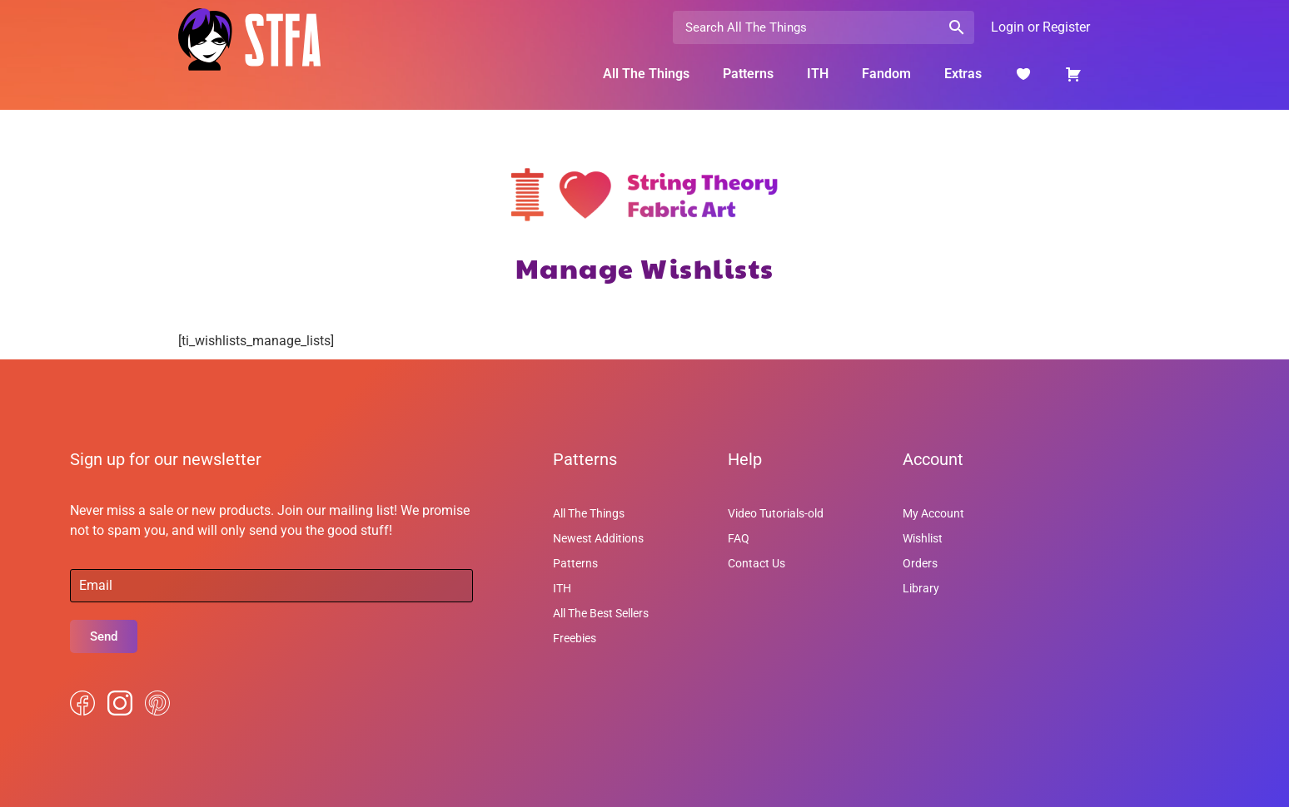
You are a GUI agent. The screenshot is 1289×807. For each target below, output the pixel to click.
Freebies (574, 638)
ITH (818, 74)
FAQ (738, 538)
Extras (963, 74)
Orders (920, 563)
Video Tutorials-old (776, 513)
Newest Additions (598, 538)
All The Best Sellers (601, 613)
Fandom (886, 74)
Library (921, 588)
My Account (933, 513)
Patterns (748, 74)
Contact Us (756, 563)
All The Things (646, 74)
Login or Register (1040, 27)
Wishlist (923, 538)
